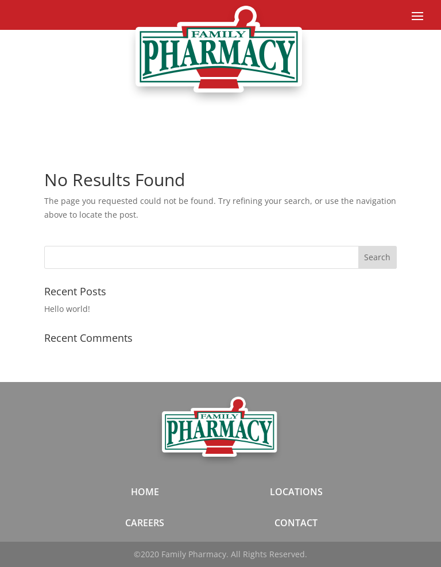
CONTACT (296, 522)
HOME (145, 491)
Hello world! (67, 308)
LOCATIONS (296, 491)
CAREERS (144, 522)
